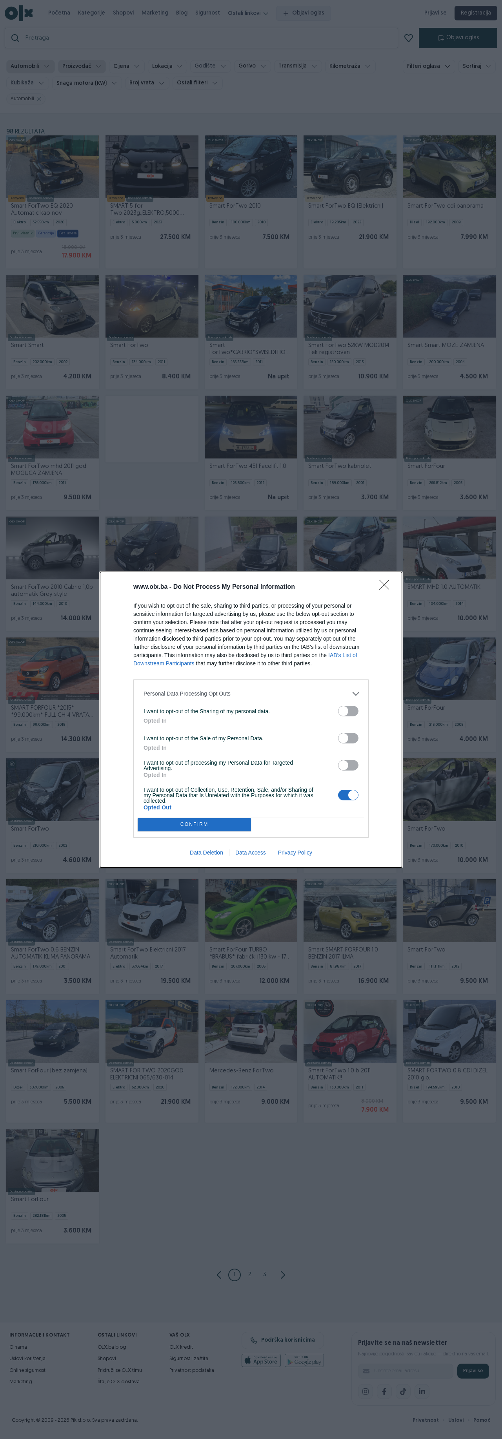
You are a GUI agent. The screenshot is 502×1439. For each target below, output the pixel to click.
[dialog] (251, 719)
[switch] (348, 711)
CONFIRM (194, 824)
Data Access (250, 852)
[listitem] (251, 694)
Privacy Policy (295, 852)
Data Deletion (206, 852)
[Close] (386, 587)
